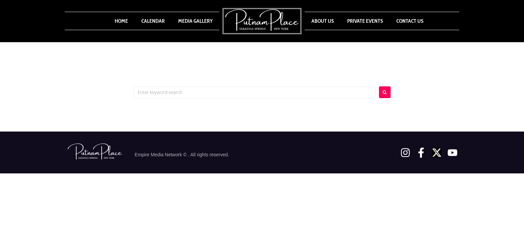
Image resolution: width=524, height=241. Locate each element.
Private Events (365, 21)
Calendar (153, 21)
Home (121, 21)
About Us (322, 21)
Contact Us (409, 21)
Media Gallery (195, 21)
